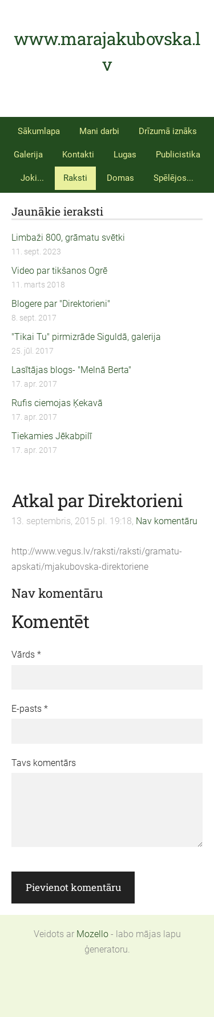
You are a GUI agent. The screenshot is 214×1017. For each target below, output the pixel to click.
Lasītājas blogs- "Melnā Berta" (71, 369)
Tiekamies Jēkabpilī (51, 436)
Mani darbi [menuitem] (99, 131)
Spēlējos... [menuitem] (173, 178)
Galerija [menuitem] (28, 154)
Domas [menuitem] (120, 178)
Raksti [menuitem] (75, 178)
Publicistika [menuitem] (178, 154)
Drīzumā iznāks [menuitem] (168, 131)
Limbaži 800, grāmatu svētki (68, 237)
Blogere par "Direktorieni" (60, 303)
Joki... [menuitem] (32, 178)
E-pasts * (29, 708)
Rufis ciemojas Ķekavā (57, 403)
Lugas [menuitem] (125, 154)
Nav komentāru (166, 521)
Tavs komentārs (43, 762)
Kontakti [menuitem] (78, 154)
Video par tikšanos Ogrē (59, 270)
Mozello (92, 934)
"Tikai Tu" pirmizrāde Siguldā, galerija (86, 336)
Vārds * (26, 654)
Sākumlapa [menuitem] (39, 131)
